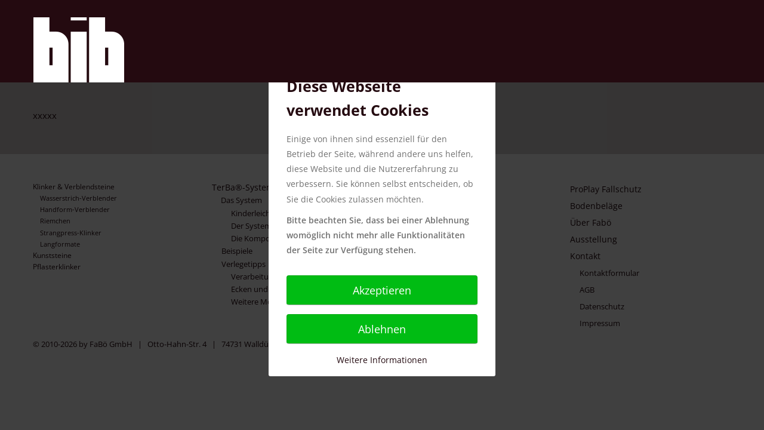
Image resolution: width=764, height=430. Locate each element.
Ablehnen (382, 329)
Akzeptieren (382, 290)
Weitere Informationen (382, 360)
